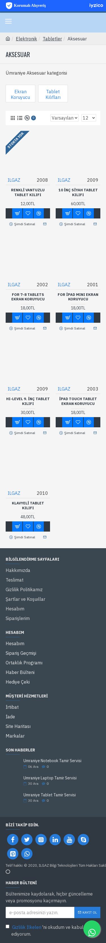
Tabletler (52, 39)
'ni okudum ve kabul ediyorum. (44, 930)
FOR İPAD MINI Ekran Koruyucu (78, 297)
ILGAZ (14, 180)
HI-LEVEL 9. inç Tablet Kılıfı (28, 401)
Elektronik (26, 39)
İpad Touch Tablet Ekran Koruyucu (78, 401)
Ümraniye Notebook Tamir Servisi (52, 761)
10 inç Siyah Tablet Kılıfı (78, 192)
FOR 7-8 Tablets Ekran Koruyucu (28, 297)
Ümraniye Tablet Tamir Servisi (49, 795)
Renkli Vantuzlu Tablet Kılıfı (28, 192)
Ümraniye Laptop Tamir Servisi (50, 778)
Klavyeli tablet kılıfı (28, 505)
